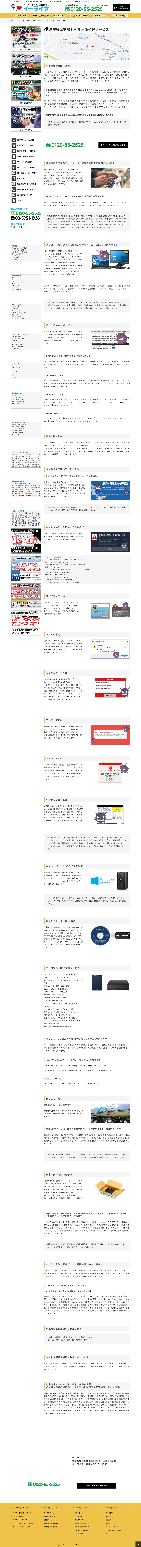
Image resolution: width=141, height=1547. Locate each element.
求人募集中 (109, 1513)
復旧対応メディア (49, 1516)
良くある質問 (79, 1534)
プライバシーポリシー (113, 1527)
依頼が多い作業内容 (81, 1530)
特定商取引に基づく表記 (113, 1530)
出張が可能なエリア (81, 1516)
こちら (31, 466)
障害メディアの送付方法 (82, 1523)
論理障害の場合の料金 (51, 1523)
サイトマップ (110, 1534)
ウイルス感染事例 (18, 1516)
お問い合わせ (79, 1513)
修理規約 (108, 1520)
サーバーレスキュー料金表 (21, 1527)
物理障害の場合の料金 (51, 1527)
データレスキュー (49, 1513)
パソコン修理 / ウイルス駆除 (22, 1513)
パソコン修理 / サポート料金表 (23, 1523)
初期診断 (47, 1520)
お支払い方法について (82, 1527)
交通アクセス (79, 1520)
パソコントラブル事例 (20, 1520)
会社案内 (108, 1516)
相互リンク (109, 1523)
